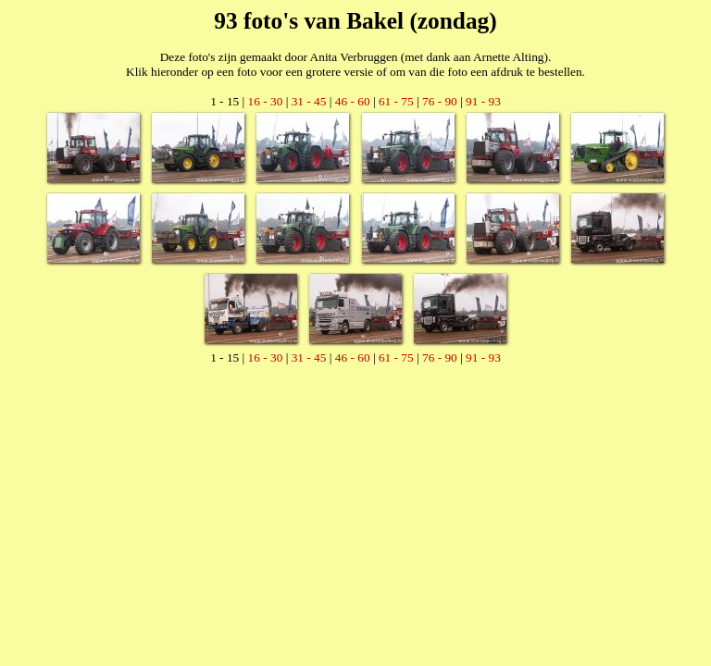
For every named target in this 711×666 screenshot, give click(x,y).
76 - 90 (439, 101)
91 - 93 (483, 101)
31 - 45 (309, 101)
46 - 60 (352, 101)
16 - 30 (265, 101)
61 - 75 (396, 101)
